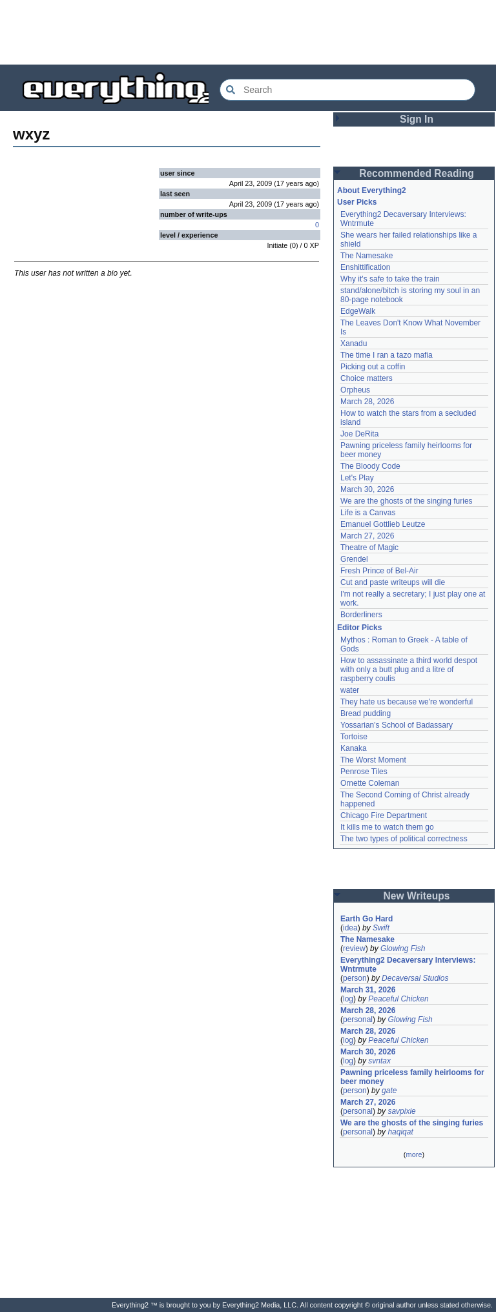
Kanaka (353, 748)
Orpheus (355, 390)
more (414, 1154)
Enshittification (365, 267)
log (348, 998)
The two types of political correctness (404, 838)
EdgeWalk (357, 311)
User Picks (357, 202)
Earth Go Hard (366, 918)
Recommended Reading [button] (416, 173)
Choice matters (366, 378)
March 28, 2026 (367, 401)
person (355, 978)
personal (358, 1019)
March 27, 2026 (367, 535)
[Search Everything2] (347, 90)
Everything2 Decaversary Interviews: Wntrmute (407, 965)
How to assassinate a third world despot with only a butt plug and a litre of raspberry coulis (408, 669)
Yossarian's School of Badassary (396, 725)
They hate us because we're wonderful (406, 701)
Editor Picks (359, 627)
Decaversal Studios (415, 978)
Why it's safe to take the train (390, 278)
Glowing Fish (402, 948)
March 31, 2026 (367, 989)
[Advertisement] (248, 32)
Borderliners (361, 614)
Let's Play (357, 477)
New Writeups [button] (417, 895)
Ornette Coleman (369, 783)
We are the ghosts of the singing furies (406, 501)
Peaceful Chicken (398, 998)
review (354, 948)
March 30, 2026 (367, 489)
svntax (379, 1060)
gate (389, 1090)
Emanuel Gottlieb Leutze (382, 524)
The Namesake (366, 255)
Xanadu (353, 343)
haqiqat (400, 1131)
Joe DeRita (359, 433)
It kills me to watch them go (387, 827)
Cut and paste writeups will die (392, 582)
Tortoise (353, 736)
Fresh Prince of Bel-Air (379, 570)
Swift (381, 927)
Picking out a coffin (373, 366)
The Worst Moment (373, 759)
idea (350, 927)
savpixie (401, 1111)
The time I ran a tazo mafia (386, 355)
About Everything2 (371, 190)
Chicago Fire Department (383, 815)
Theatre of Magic (369, 547)
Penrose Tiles (364, 771)
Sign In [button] (416, 119)
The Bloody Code (370, 466)
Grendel (354, 559)
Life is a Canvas (367, 512)
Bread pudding (365, 713)
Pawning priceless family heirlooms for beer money (412, 1077)
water (349, 690)
